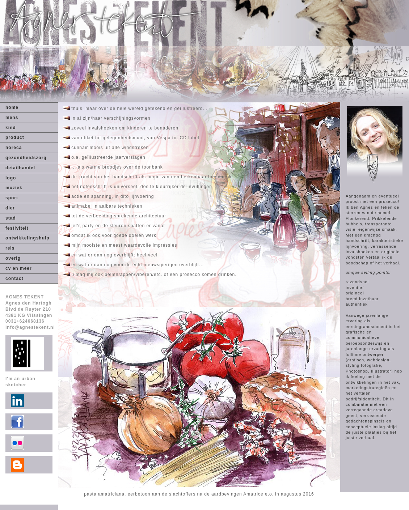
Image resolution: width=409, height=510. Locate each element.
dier (10, 208)
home (11, 107)
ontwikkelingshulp (27, 238)
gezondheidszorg (26, 157)
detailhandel (20, 167)
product (14, 137)
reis (9, 248)
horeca (13, 147)
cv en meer (18, 268)
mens (11, 117)
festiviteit (17, 228)
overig (13, 258)
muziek (13, 187)
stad (10, 218)
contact (14, 278)
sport (11, 197)
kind (10, 127)
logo (10, 177)
